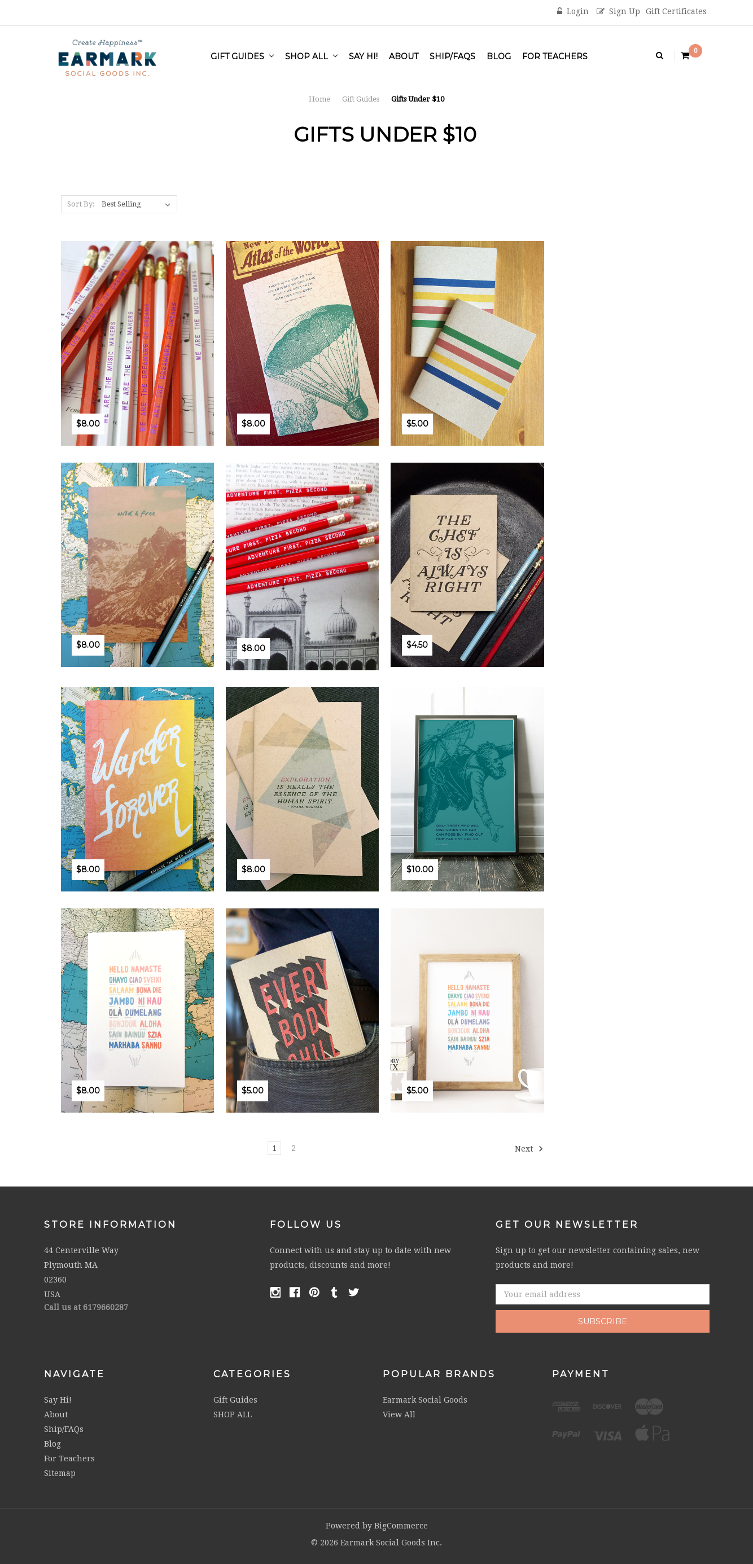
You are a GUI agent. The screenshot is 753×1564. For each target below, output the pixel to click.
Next (529, 1148)
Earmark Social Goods (425, 1399)
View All (399, 1414)
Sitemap (60, 1473)
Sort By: (81, 204)
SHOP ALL (311, 56)
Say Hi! (363, 56)
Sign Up (618, 11)
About (403, 56)
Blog (499, 56)
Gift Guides (242, 56)
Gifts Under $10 (417, 99)
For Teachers (555, 56)
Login (573, 11)
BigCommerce (401, 1525)
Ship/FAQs (452, 56)
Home (319, 99)
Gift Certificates (676, 11)
